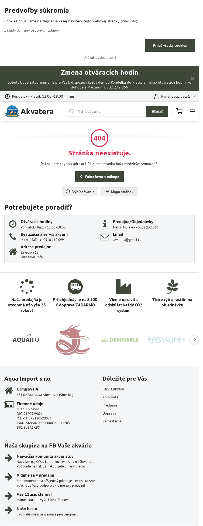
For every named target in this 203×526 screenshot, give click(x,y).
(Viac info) (129, 21)
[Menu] (192, 111)
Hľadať (157, 111)
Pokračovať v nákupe (98, 176)
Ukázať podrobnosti (99, 57)
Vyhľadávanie (79, 191)
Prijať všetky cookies (170, 45)
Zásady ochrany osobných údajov (31, 30)
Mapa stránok (118, 191)
